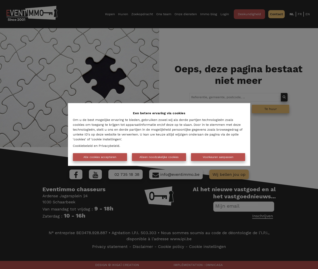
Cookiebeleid (83, 146)
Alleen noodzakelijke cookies (159, 157)
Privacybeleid (109, 146)
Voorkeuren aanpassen (218, 157)
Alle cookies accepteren (99, 157)
